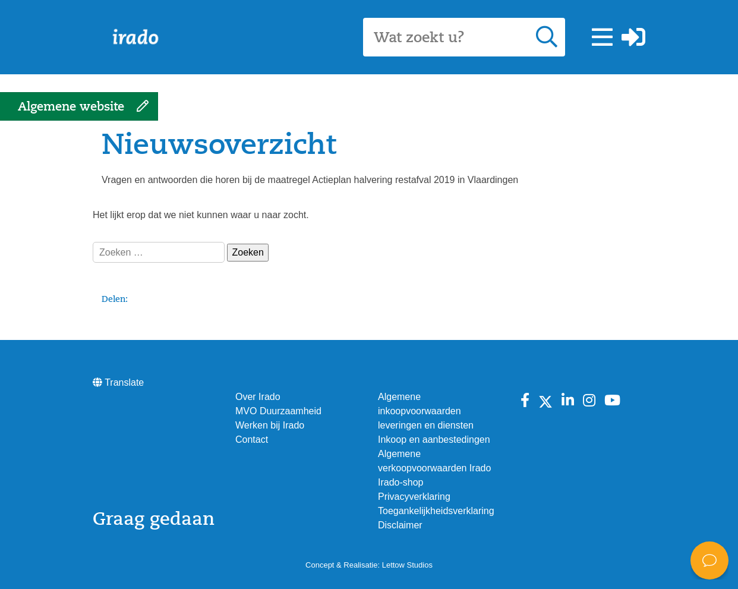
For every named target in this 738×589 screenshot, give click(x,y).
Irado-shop (401, 482)
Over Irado (257, 397)
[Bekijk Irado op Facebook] (525, 400)
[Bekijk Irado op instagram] (589, 400)
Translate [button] (118, 382)
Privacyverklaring (414, 497)
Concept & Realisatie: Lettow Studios (369, 564)
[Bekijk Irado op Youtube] (612, 400)
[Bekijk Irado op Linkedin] (568, 400)
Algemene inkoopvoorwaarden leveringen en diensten (426, 411)
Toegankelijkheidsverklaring (436, 511)
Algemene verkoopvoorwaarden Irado (434, 461)
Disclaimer (400, 525)
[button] (602, 37)
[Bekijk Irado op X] (545, 400)
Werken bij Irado (269, 425)
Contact (251, 439)
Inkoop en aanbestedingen (434, 439)
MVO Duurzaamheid (278, 411)
